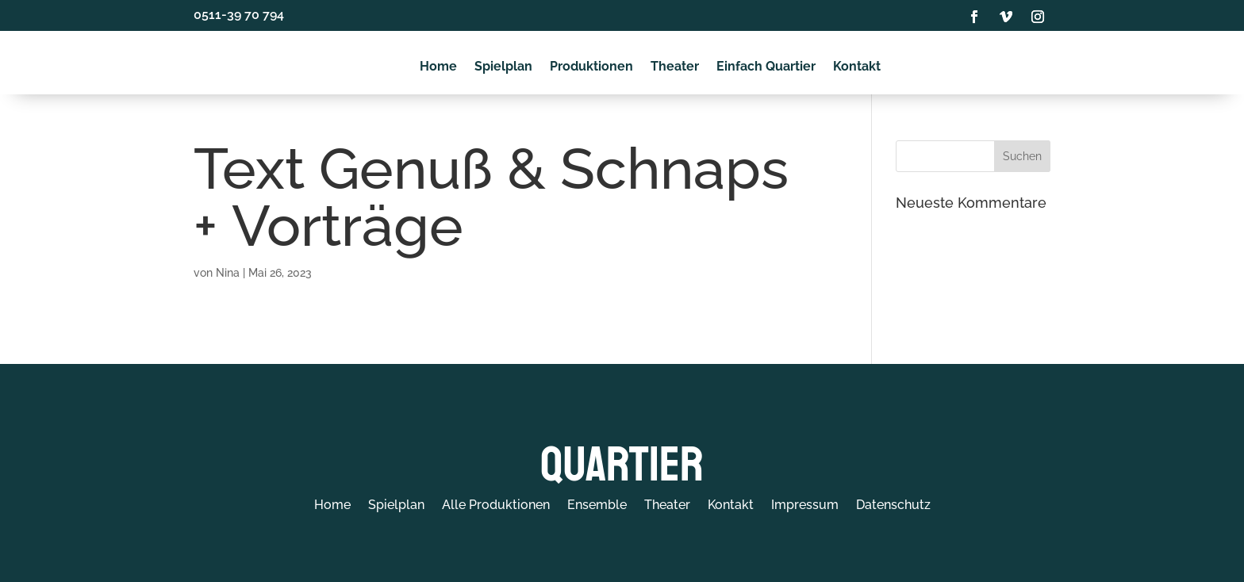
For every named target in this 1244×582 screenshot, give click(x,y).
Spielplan (503, 67)
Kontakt (857, 67)
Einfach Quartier (766, 67)
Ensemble (597, 505)
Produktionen (591, 67)
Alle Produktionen (496, 505)
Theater (675, 67)
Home (438, 67)
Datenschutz (893, 505)
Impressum (805, 505)
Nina (228, 272)
